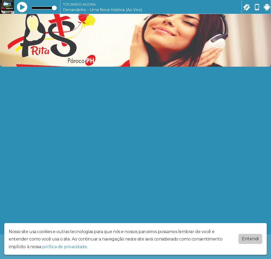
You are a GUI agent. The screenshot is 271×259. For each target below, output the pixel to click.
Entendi (250, 238)
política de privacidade (64, 246)
